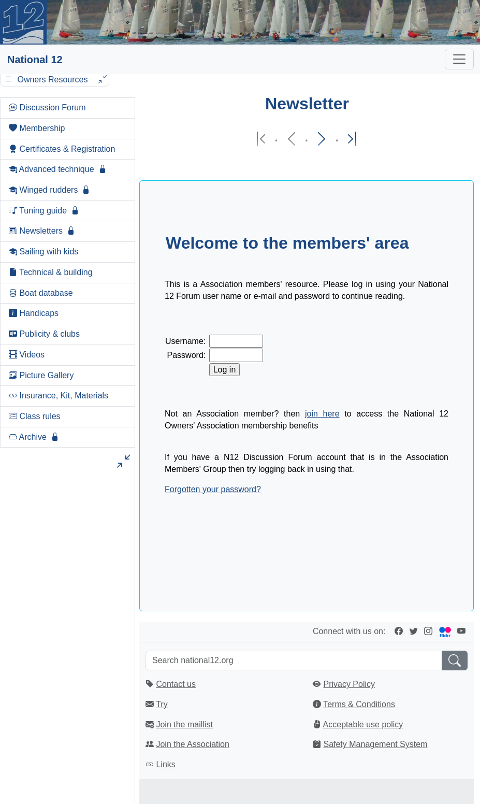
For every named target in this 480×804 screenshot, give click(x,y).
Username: (185, 341)
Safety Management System (375, 744)
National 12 (35, 59)
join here (322, 413)
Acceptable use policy (363, 724)
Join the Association (192, 744)
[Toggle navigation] (459, 59)
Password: (186, 355)
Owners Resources (55, 80)
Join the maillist (184, 724)
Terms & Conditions (359, 704)
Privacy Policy (349, 684)
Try (162, 704)
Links (165, 764)
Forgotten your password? (213, 489)
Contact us (175, 684)
